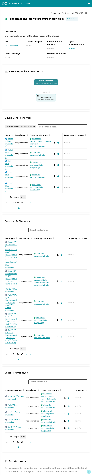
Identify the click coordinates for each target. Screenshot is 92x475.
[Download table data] (18, 207)
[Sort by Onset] (85, 135)
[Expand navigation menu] (89, 3)
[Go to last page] (29, 202)
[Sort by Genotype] (16, 238)
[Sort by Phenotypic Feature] (49, 135)
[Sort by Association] (26, 135)
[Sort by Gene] (11, 135)
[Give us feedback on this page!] (89, 472)
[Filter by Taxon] (20, 126)
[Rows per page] (23, 197)
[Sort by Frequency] (75, 135)
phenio (71, 48)
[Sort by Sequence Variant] (23, 390)
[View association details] (57, 143)
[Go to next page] (25, 202)
